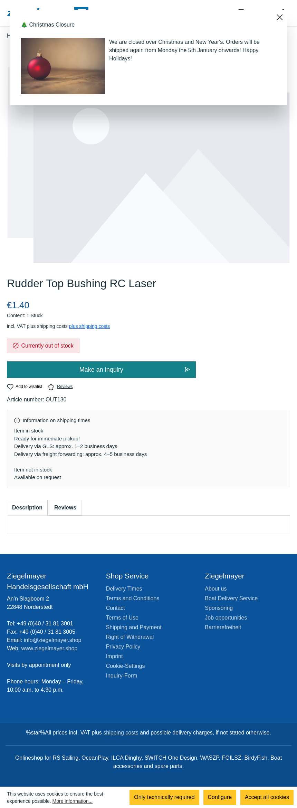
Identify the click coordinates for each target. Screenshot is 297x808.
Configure (220, 797)
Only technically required (164, 797)
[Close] (279, 17)
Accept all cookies (267, 797)
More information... (72, 801)
